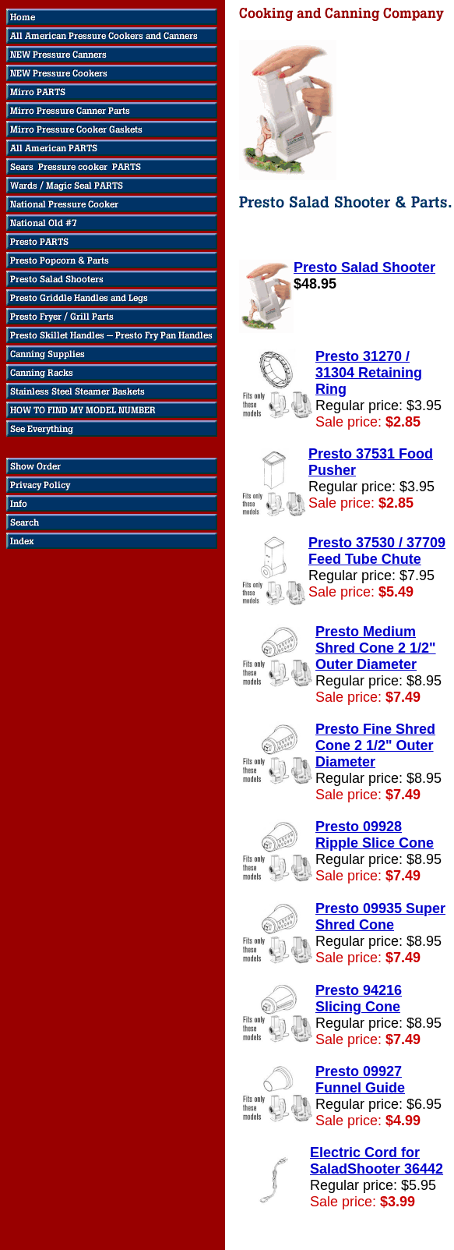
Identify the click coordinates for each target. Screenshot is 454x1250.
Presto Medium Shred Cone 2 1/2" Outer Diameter (375, 648)
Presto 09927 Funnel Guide (360, 1080)
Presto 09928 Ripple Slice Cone (374, 835)
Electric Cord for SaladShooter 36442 (376, 1161)
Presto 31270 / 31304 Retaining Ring (368, 373)
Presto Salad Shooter (364, 267)
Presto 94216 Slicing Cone (358, 999)
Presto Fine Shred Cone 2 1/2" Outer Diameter (375, 745)
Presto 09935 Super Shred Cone (380, 917)
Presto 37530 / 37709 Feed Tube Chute (376, 551)
